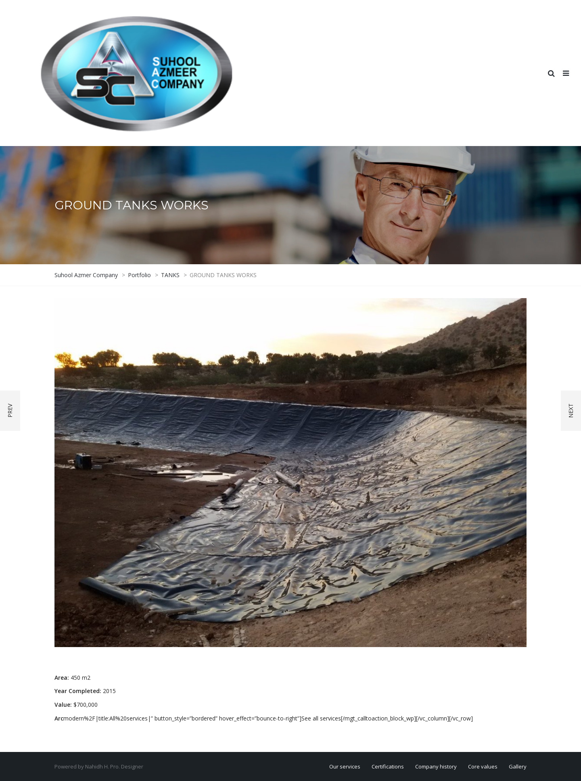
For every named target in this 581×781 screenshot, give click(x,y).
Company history (436, 766)
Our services (344, 766)
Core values (482, 766)
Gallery (518, 766)
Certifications (388, 766)
